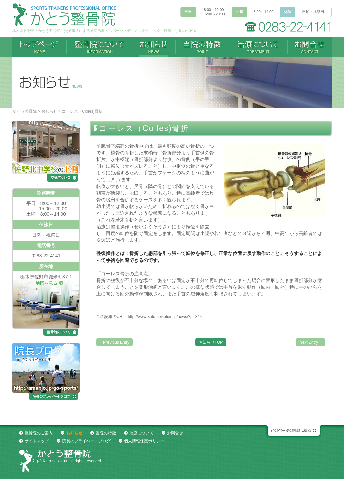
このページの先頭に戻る (292, 432)
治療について (258, 47)
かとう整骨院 (24, 111)
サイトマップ (37, 441)
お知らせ (49, 111)
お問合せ (310, 47)
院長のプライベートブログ (86, 441)
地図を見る (46, 283)
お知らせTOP (211, 342)
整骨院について (99, 47)
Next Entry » (310, 342)
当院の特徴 (202, 47)
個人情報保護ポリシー (144, 441)
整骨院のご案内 (39, 433)
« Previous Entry (114, 342)
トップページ (39, 47)
